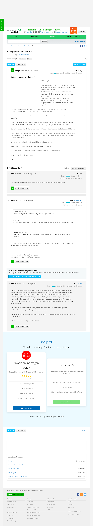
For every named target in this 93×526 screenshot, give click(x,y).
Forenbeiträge (44, 32)
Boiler (10, 461)
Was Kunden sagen (12, 512)
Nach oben (82, 430)
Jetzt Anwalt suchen (67, 402)
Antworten (11, 64)
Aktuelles (50, 507)
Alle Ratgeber (10, 518)
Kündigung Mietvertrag (33, 515)
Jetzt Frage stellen (26, 408)
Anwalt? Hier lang (80, 41)
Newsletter (30, 501)
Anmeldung (50, 501)
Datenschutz (71, 507)
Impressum (71, 504)
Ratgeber (30, 32)
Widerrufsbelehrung (73, 514)
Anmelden (9, 510)
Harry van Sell (77, 200)
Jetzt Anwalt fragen (79, 64)
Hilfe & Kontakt (1, 24)
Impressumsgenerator (33, 512)
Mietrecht (27, 46)
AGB (48, 510)
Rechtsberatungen (61, 32)
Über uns (70, 501)
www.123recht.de (12, 46)
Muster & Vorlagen (73, 36)
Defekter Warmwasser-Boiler (17, 476)
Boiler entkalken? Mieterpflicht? (18, 465)
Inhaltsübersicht (11, 501)
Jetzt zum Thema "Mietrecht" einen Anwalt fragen (24, 276)
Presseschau (10, 515)
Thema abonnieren (23, 54)
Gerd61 (79, 284)
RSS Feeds (30, 504)
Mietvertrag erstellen (33, 518)
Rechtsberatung (11, 507)
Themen (16, 36)
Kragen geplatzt (13, 472)
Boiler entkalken (13, 468)
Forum (52, 36)
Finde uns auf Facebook (33, 510)
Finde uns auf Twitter (33, 507)
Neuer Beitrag (21, 64)
